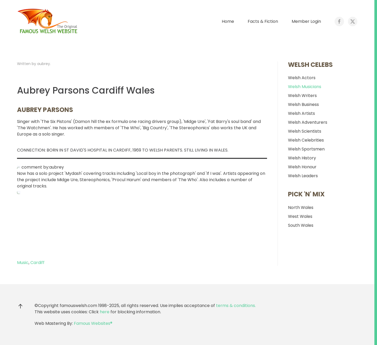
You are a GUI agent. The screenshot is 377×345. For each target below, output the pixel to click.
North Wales (300, 207)
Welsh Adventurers (307, 122)
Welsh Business (303, 104)
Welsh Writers (302, 96)
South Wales (300, 225)
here (104, 312)
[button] (20, 306)
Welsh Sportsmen (306, 149)
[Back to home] (48, 21)
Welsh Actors (301, 78)
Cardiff (37, 263)
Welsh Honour (302, 167)
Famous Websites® (93, 323)
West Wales (300, 216)
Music (23, 263)
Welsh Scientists (304, 131)
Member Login (306, 21)
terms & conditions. (236, 306)
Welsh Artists (301, 113)
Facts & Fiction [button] (263, 21)
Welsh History (302, 158)
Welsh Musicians (304, 87)
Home (228, 21)
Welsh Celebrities (306, 140)
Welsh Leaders (303, 176)
